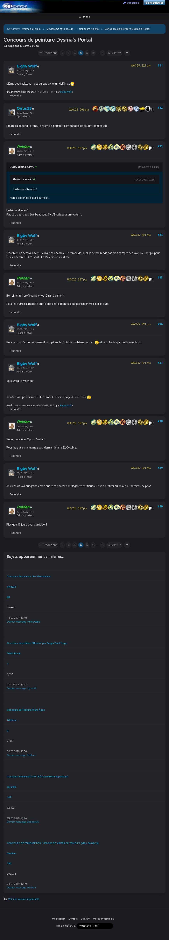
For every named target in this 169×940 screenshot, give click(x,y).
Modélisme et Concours (59, 28)
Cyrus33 (24, 108)
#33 (160, 146)
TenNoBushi (13, 653)
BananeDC (33, 821)
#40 (160, 506)
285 (9, 863)
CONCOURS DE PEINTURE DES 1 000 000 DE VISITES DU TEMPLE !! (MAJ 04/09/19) (53, 843)
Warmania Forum (31, 28)
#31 (160, 65)
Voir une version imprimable (23, 899)
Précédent (48, 53)
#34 (160, 235)
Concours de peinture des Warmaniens (29, 576)
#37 (160, 362)
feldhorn (12, 720)
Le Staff (85, 918)
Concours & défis (89, 28)
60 (8, 597)
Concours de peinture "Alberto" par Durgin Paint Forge (37, 643)
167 (9, 797)
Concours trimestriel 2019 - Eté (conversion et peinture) (37, 776)
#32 (160, 107)
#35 (160, 277)
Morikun (11, 853)
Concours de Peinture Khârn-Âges (26, 709)
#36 (160, 324)
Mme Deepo (33, 621)
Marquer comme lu (103, 918)
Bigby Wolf (27, 66)
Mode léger (58, 918)
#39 (160, 468)
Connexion (131, 2)
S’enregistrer (154, 2)
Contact (72, 918)
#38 (160, 421)
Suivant (114, 53)
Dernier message (16, 621)
